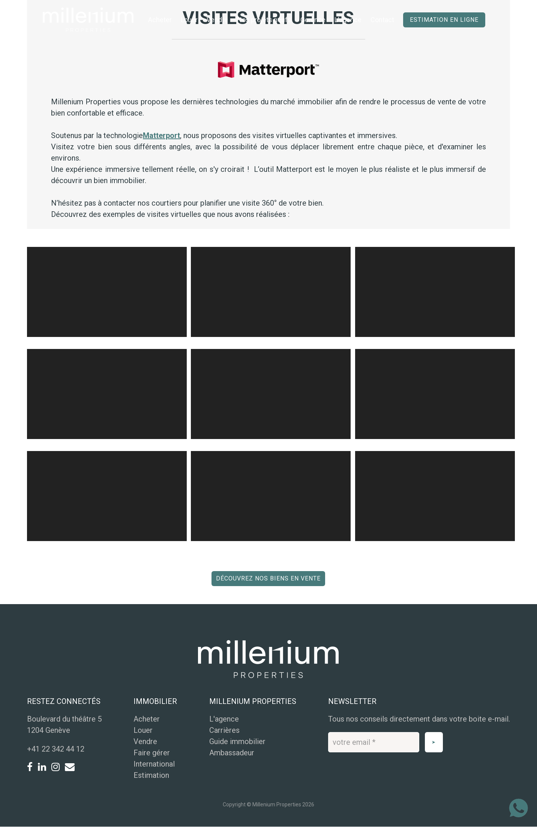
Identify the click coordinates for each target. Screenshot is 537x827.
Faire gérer (152, 752)
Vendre (217, 20)
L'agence (348, 20)
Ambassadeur (231, 752)
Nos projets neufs (264, 20)
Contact (382, 20)
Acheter (160, 20)
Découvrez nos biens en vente (268, 578)
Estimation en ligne (444, 19)
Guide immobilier (237, 741)
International (154, 763)
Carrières (224, 730)
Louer (189, 20)
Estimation (151, 775)
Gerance (313, 20)
